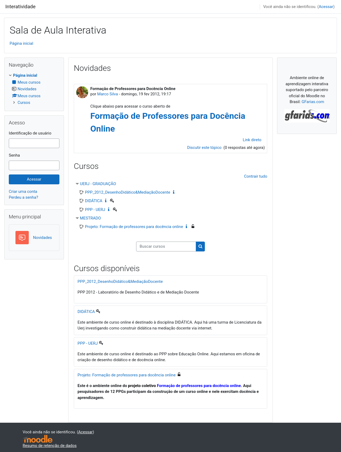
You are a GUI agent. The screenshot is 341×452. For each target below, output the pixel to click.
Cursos (24, 102)
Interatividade (20, 7)
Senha (14, 155)
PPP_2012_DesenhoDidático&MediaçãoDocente (127, 192)
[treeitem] (34, 89)
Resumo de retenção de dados (50, 445)
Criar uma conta (23, 191)
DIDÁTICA (93, 200)
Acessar (326, 6)
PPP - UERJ (95, 209)
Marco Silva (107, 94)
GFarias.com (313, 101)
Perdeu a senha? (23, 197)
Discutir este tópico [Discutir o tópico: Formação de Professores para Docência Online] (205, 147)
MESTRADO (90, 218)
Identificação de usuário (30, 133)
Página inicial (21, 43)
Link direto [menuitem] (252, 139)
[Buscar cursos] (166, 246)
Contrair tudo (255, 176)
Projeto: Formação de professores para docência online (134, 226)
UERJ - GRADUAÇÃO (98, 183)
